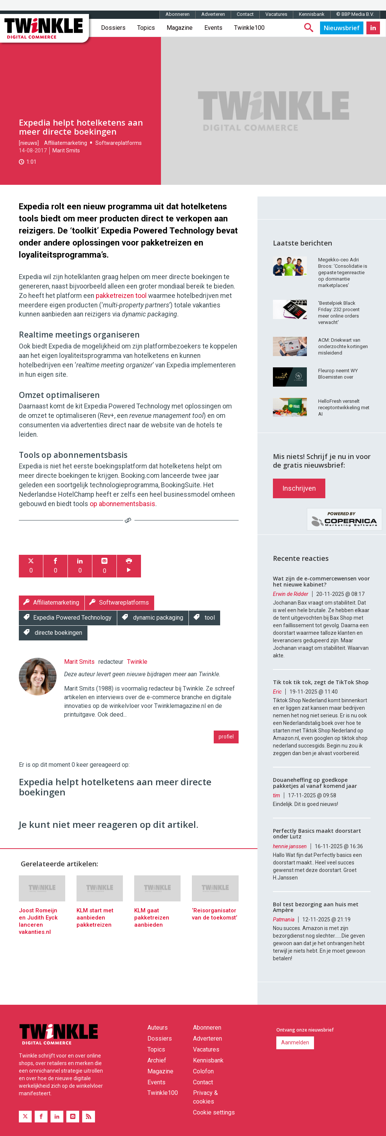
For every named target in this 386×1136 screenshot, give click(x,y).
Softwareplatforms (118, 143)
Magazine (180, 27)
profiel (226, 737)
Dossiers (113, 27)
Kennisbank (312, 14)
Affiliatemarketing (65, 143)
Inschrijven (299, 488)
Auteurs (157, 1027)
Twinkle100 (249, 27)
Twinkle (137, 661)
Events (213, 27)
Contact (245, 14)
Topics (146, 27)
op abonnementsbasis (122, 504)
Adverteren (213, 14)
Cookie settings (214, 1112)
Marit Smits (66, 150)
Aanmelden (295, 1042)
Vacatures (276, 14)
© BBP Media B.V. (355, 14)
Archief (156, 1060)
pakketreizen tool (121, 295)
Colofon (203, 1071)
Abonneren (177, 14)
